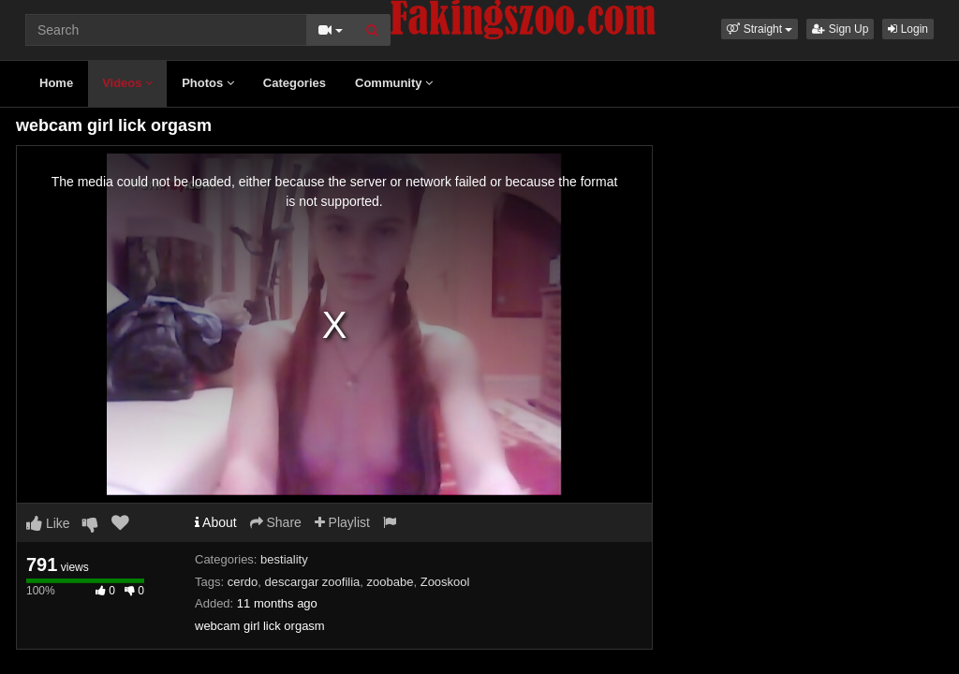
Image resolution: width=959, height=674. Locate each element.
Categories (294, 83)
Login (908, 29)
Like (48, 523)
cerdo (243, 582)
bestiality (284, 559)
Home (56, 83)
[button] (759, 29)
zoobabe (390, 582)
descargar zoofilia (312, 582)
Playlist (342, 522)
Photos (208, 83)
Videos (127, 83)
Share (276, 522)
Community (394, 83)
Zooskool (445, 582)
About (216, 522)
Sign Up (840, 29)
